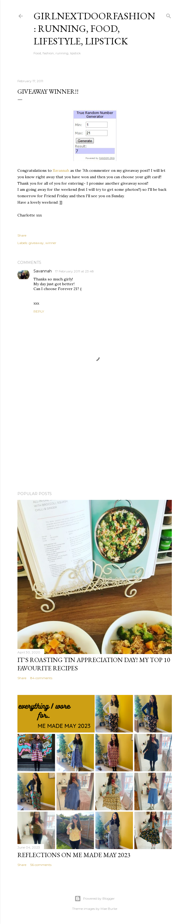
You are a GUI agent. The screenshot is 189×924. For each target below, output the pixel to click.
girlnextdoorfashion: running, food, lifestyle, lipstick (94, 28)
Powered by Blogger (95, 898)
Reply (39, 311)
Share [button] (21, 235)
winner (50, 243)
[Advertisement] (94, 440)
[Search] (168, 15)
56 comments (40, 865)
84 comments (41, 678)
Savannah (61, 170)
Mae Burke (109, 909)
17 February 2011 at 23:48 (74, 271)
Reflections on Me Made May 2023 (74, 855)
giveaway (36, 243)
